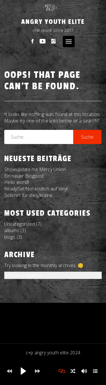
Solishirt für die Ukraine (28, 195)
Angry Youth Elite (53, 22)
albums (11, 230)
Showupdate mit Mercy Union (35, 169)
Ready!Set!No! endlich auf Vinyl (36, 189)
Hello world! (16, 182)
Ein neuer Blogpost (24, 176)
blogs (10, 237)
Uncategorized (19, 224)
